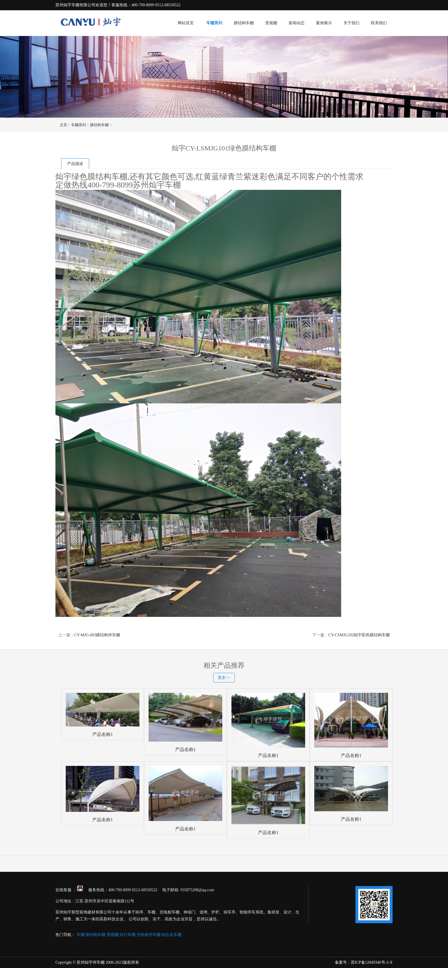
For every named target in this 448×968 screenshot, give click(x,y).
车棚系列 (214, 23)
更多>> (224, 677)
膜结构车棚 (244, 23)
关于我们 (351, 23)
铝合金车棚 (171, 935)
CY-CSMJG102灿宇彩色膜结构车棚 (359, 635)
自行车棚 (127, 935)
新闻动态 (297, 23)
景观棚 (271, 23)
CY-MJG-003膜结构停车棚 (97, 635)
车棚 (81, 935)
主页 (63, 125)
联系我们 (379, 23)
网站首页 (186, 23)
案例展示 (324, 23)
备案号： (343, 962)
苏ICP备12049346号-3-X (372, 962)
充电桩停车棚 (149, 935)
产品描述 (75, 164)
